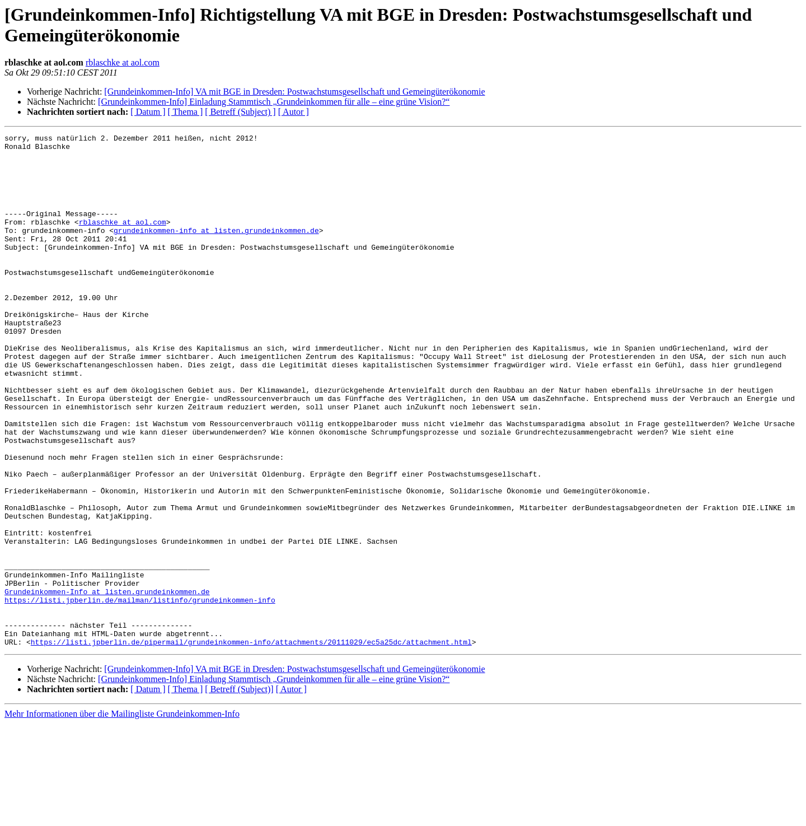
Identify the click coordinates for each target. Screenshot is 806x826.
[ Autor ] (293, 111)
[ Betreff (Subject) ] (240, 111)
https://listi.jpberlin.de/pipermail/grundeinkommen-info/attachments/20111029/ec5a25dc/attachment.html (251, 744)
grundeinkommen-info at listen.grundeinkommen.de (216, 250)
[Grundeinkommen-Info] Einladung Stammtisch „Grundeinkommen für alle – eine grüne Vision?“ (273, 101)
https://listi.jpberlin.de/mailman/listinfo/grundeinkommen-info (139, 694)
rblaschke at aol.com (123, 62)
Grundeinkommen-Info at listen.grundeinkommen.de (107, 684)
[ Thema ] (185, 111)
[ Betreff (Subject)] (239, 791)
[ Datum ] (147, 111)
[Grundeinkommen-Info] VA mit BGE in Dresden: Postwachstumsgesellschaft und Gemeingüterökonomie (294, 91)
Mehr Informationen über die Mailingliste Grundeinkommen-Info (122, 816)
